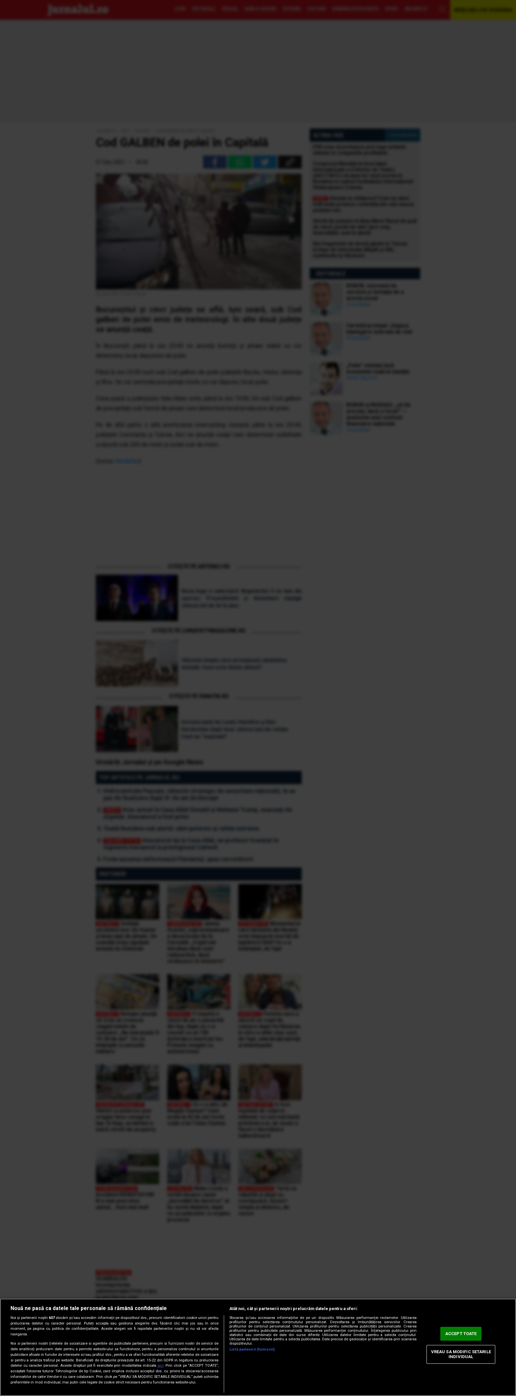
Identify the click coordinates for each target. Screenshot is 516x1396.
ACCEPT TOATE (461, 1333)
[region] (258, 1347)
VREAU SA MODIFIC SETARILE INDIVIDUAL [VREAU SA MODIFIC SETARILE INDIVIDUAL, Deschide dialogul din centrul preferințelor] (461, 1354)
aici (161, 1365)
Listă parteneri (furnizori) (252, 1349)
